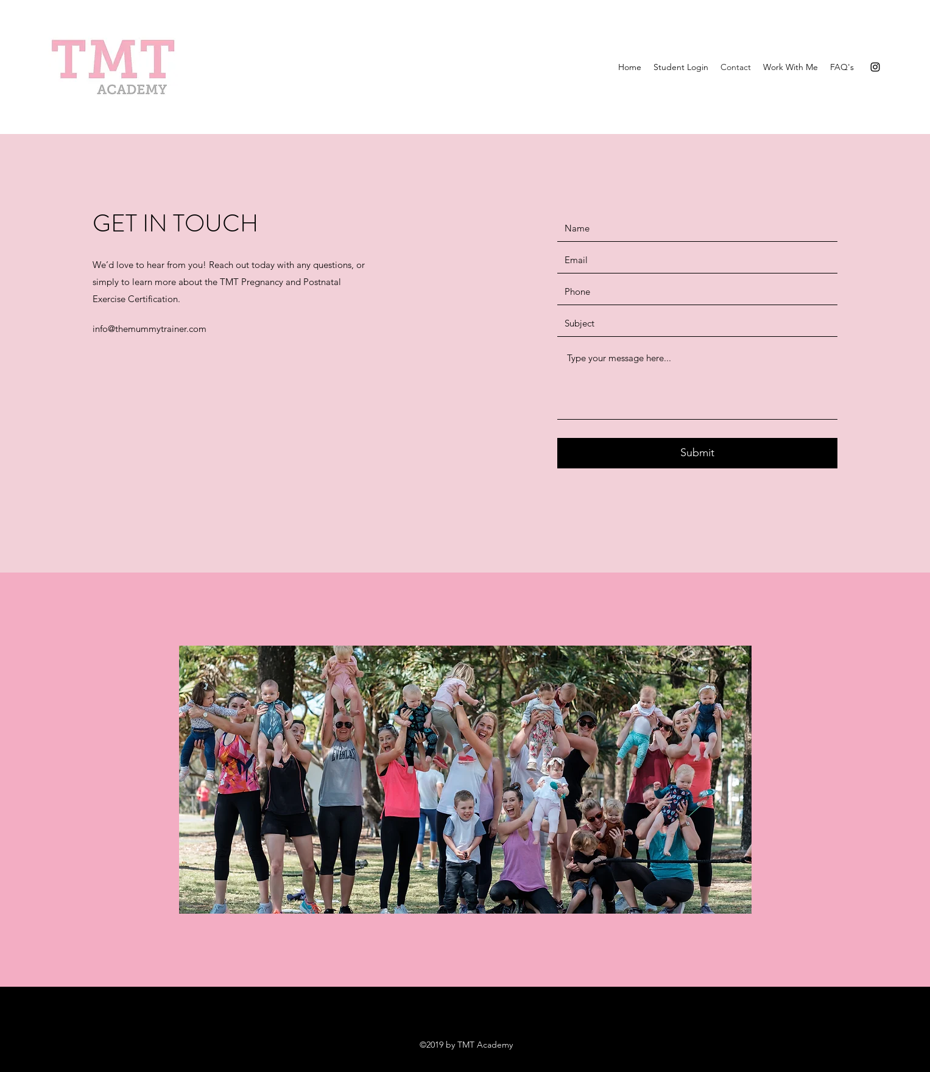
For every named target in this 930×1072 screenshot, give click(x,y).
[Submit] (697, 453)
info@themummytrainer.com (149, 328)
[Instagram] (875, 67)
